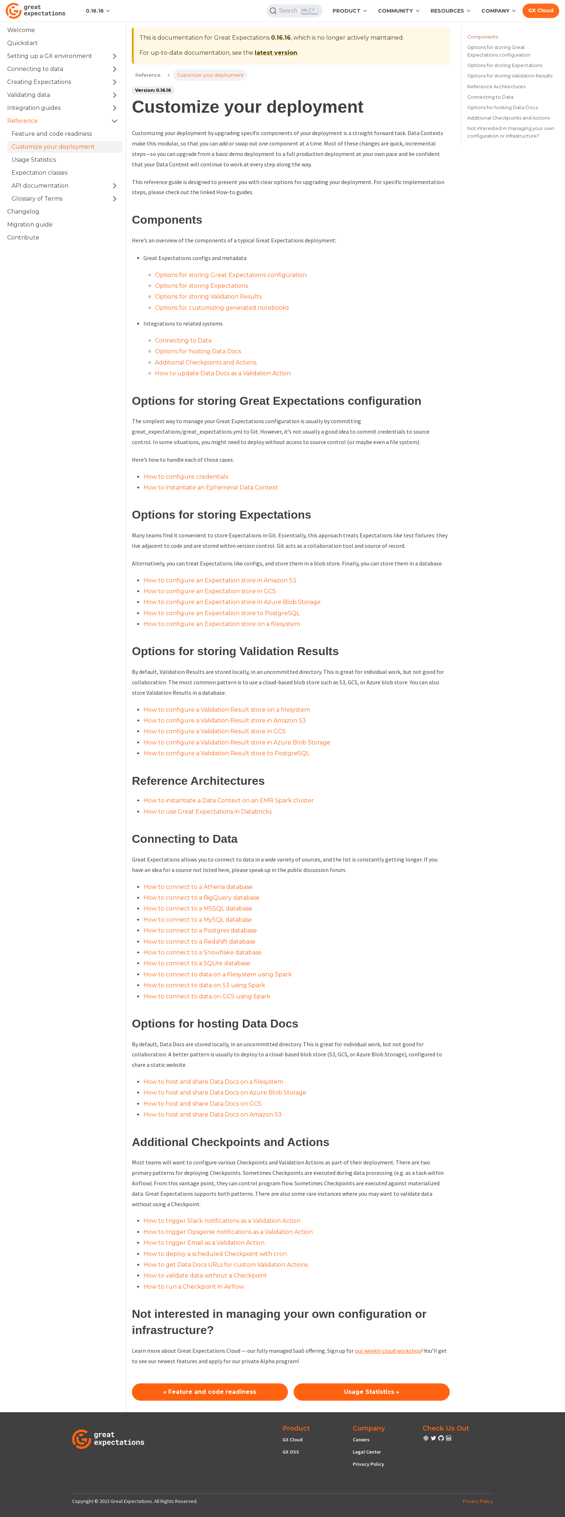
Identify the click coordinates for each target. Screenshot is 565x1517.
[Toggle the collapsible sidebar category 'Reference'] (115, 121)
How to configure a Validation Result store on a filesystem (226, 709)
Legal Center (367, 1452)
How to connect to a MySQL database (197, 919)
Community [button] (395, 11)
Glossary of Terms (37, 198)
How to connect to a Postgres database (200, 930)
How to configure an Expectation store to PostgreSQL (221, 613)
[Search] (294, 10)
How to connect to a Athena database (198, 886)
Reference (22, 120)
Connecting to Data (183, 340)
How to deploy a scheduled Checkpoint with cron (215, 1253)
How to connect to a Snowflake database (202, 952)
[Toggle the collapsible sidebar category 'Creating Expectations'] (115, 82)
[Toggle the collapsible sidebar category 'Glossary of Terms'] (115, 199)
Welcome (21, 30)
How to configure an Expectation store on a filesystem (221, 624)
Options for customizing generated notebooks (222, 307)
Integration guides (34, 107)
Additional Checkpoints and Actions (206, 362)
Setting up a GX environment (49, 56)
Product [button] (347, 11)
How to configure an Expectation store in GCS (209, 591)
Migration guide (30, 224)
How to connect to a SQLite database (196, 963)
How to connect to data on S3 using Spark (204, 985)
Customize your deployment (53, 146)
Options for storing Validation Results (208, 296)
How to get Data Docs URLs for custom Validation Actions (225, 1264)
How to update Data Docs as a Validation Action (223, 373)
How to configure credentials (185, 476)
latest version (276, 52)
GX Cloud (292, 1439)
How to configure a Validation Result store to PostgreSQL (226, 753)
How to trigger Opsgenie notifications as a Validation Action (228, 1232)
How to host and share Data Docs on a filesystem (213, 1081)
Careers (361, 1439)
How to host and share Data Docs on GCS (202, 1103)
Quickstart (22, 43)
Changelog (23, 211)
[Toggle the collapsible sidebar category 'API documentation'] (115, 186)
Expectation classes (39, 172)
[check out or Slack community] (426, 1439)
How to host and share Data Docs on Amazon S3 (212, 1114)
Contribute (23, 237)
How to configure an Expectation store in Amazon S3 (219, 580)
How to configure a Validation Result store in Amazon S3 (224, 720)
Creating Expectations (39, 82)
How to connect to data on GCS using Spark (206, 996)
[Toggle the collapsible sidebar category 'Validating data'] (115, 95)
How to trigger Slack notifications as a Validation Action (222, 1220)
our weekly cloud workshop (388, 1350)
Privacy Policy (368, 1464)
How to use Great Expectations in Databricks (207, 811)
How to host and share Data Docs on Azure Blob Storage (224, 1092)
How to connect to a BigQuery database (201, 897)
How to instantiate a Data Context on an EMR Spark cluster (228, 800)
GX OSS (290, 1452)
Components (482, 37)
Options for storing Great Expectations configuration (231, 275)
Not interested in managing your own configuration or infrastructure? (510, 132)
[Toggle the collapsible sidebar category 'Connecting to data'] (115, 69)
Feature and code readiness (52, 133)
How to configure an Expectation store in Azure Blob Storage (232, 602)
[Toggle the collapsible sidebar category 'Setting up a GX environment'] (115, 56)
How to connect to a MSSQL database (197, 908)
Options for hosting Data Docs (198, 351)
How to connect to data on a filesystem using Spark (217, 974)
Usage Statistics (34, 159)
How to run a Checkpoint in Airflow (193, 1286)
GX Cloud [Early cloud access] (540, 10)
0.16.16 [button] (95, 11)
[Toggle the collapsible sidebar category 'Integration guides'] (115, 108)
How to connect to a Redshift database (199, 941)
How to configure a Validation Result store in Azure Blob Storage (236, 742)
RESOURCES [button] (447, 11)
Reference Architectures (496, 86)
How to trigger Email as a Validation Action (203, 1242)
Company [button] (495, 11)
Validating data (28, 94)
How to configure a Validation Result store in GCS (214, 731)
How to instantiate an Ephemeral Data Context (210, 487)
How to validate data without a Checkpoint (205, 1275)
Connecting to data (35, 69)
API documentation (40, 185)
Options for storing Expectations (201, 285)
